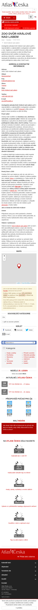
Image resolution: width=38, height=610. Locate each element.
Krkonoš (21, 109)
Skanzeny (10, 357)
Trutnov (4, 85)
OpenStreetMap (26, 283)
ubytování (5, 205)
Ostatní (26, 363)
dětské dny (13, 190)
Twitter (29, 330)
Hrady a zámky (11, 353)
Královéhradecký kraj (8, 81)
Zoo (3, 317)
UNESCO (27, 359)
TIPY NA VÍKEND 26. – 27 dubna (19, 384)
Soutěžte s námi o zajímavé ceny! (19, 523)
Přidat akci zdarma (26, 557)
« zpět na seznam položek (10, 322)
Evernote (18, 330)
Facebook (6, 330)
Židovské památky (29, 355)
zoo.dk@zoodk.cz (7, 101)
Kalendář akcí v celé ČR (19, 456)
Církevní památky (29, 357)
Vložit (9, 18)
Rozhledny (10, 355)
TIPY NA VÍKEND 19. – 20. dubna (19, 392)
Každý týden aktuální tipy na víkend (19, 472)
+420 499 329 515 (7, 96)
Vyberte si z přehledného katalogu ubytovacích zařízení (19, 506)
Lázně (25, 361)
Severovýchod (6, 76)
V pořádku (19, 608)
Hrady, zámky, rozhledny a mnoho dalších (19, 489)
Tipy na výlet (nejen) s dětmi (19, 540)
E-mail (6, 334)
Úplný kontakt (5, 597)
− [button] (4, 259)
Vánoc (12, 178)
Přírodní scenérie (29, 353)
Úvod (3, 40)
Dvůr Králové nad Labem (9, 90)
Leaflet (18, 283)
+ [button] (4, 256)
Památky (8, 40)
